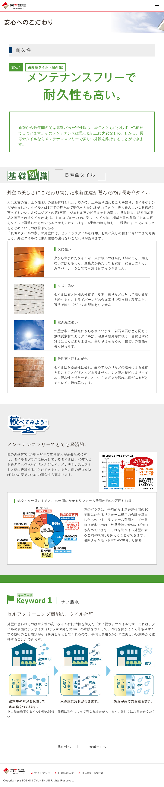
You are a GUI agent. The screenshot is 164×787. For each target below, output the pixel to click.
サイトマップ (42, 772)
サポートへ (97, 747)
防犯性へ (64, 747)
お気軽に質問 (66, 772)
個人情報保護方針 (93, 772)
